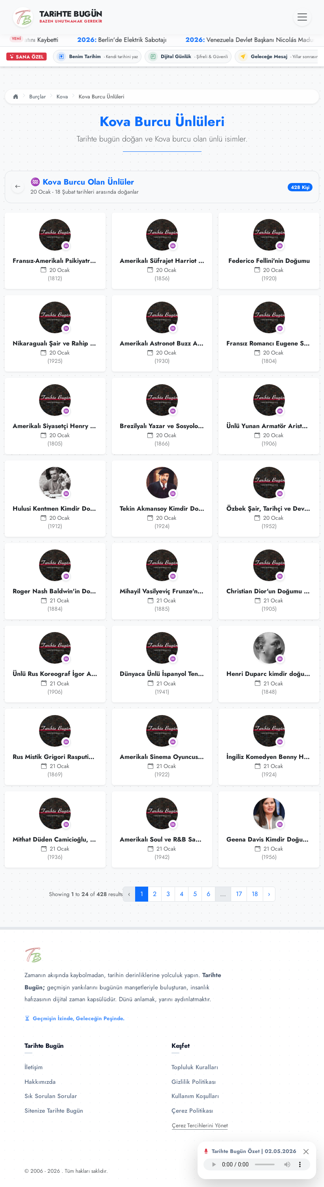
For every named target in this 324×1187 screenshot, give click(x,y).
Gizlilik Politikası (193, 1082)
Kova (62, 96)
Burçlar (37, 96)
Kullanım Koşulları (195, 1096)
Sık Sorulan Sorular (50, 1096)
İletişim (33, 1067)
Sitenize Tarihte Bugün (53, 1110)
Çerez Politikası (192, 1110)
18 (255, 893)
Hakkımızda (40, 1082)
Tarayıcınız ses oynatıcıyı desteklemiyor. (256, 1164)
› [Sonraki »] (269, 893)
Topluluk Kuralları (194, 1067)
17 (239, 893)
